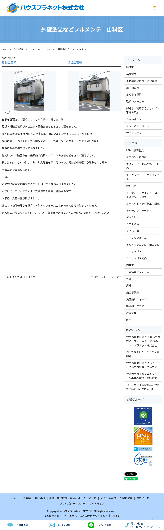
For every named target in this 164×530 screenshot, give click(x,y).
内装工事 (131, 265)
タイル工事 (132, 231)
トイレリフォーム (136, 238)
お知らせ (131, 186)
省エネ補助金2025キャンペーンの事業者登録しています (143, 365)
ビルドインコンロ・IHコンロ (143, 244)
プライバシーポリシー (139, 126)
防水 (128, 320)
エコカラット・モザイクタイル (142, 177)
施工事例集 (19, 49)
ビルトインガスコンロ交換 (19, 277)
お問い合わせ (134, 119)
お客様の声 (126, 498)
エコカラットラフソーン (105, 277)
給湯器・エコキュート (139, 306)
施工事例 (40, 498)
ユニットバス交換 (136, 258)
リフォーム (35, 49)
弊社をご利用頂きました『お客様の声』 (143, 110)
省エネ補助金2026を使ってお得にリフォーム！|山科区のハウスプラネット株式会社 (143, 341)
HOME (4, 49)
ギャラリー (132, 217)
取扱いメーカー (135, 101)
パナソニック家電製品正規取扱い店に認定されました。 (143, 387)
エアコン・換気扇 (136, 157)
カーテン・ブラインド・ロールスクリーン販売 (143, 195)
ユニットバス (134, 251)
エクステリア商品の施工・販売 (143, 166)
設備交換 (131, 313)
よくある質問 (134, 94)
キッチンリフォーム (137, 210)
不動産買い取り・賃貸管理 (141, 81)
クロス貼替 (132, 224)
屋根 (128, 285)
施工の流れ (132, 88)
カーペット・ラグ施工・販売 (143, 203)
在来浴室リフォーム (137, 272)
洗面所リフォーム (136, 299)
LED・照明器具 (135, 150)
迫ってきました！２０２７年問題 (142, 354)
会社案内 (131, 74)
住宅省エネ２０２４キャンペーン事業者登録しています (143, 376)
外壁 (48, 49)
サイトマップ (134, 133)
